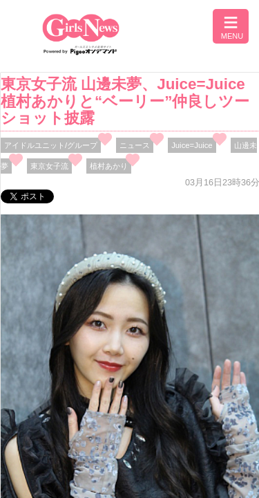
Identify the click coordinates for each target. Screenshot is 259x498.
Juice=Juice (192, 145)
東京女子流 (49, 166)
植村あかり (109, 166)
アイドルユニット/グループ (50, 145)
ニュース (134, 145)
